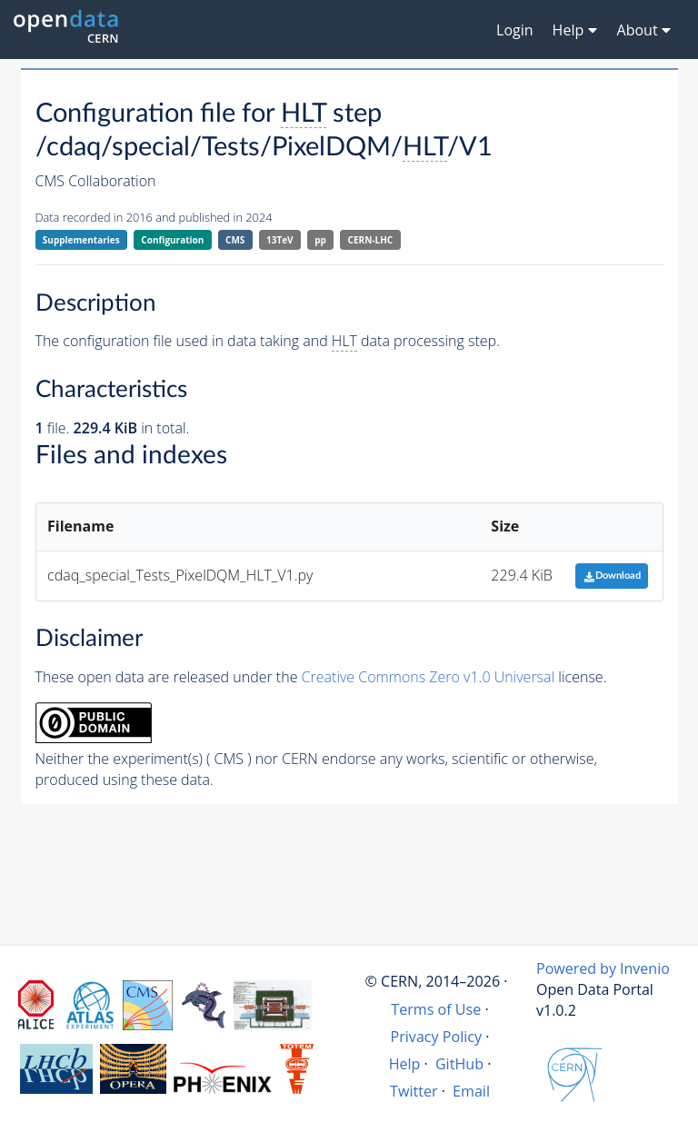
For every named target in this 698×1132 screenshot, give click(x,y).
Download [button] (612, 576)
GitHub (459, 1064)
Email (471, 1091)
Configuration (172, 239)
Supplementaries (81, 239)
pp (320, 239)
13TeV (280, 239)
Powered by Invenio (603, 968)
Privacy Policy (437, 1037)
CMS (234, 239)
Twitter (414, 1091)
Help (405, 1064)
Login (514, 30)
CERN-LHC (371, 239)
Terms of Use (436, 1009)
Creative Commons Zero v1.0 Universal (428, 677)
